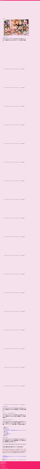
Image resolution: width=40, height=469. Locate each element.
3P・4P (3, 456)
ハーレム (13, 456)
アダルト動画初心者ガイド (3, 461)
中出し (20, 456)
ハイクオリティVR (16, 456)
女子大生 (23, 456)
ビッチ (19, 456)
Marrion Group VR (4, 455)
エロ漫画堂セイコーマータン (3, 463)
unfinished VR (7, 429)
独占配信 (25, 456)
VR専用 (11, 456)
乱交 (21, 456)
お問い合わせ (2, 467)
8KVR (4, 456)
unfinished (6, 456)
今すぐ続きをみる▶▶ (5, 406)
